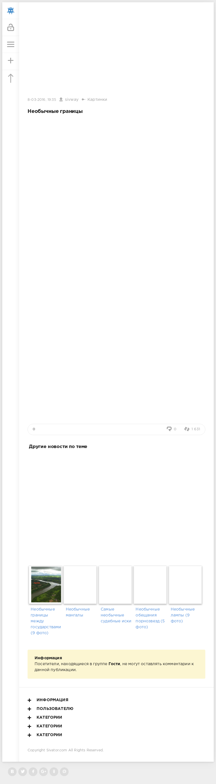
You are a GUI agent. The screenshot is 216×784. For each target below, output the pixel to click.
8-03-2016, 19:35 (42, 99)
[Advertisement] (116, 506)
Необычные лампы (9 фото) (183, 615)
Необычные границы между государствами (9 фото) (46, 621)
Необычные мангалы (78, 612)
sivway (71, 99)
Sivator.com (56, 750)
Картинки (97, 99)
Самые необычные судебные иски (116, 615)
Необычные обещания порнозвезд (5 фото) (150, 618)
